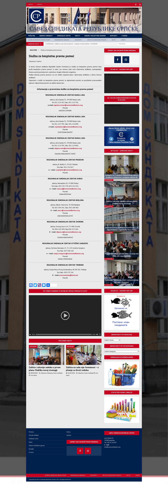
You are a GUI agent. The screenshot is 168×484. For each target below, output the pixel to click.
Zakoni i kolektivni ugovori (95, 35)
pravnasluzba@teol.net (68, 275)
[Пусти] (30, 334)
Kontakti (113, 35)
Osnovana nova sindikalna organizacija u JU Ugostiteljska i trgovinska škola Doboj (121, 228)
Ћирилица (32, 61)
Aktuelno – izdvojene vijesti (122, 151)
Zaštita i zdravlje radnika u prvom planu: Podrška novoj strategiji (44, 368)
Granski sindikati (46, 35)
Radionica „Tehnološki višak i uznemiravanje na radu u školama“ (122, 281)
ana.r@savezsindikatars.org (69, 210)
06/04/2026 (109, 284)
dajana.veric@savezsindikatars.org (68, 148)
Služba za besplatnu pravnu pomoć (39, 39)
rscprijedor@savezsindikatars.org (69, 170)
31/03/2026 (71, 373)
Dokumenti (78, 39)
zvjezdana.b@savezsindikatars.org (68, 126)
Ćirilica (30, 4)
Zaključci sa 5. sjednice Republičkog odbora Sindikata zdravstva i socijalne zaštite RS (121, 176)
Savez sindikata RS (89, 373)
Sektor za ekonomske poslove (96, 39)
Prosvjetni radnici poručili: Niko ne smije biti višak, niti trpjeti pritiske (122, 254)
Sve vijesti (34, 375)
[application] (65, 315)
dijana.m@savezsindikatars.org (68, 232)
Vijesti (77, 35)
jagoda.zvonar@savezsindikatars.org (68, 105)
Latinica (39, 4)
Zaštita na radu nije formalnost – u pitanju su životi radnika (82, 368)
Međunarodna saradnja (61, 39)
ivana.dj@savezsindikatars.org (69, 188)
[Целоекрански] (100, 334)
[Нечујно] (97, 334)
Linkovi (123, 39)
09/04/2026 (34, 373)
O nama (124, 35)
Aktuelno (43, 373)
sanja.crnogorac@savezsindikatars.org (69, 253)
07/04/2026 (109, 258)
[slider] (64, 334)
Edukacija (50, 373)
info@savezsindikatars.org (112, 447)
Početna (31, 35)
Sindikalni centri (63, 35)
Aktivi (113, 39)
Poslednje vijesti (65, 341)
